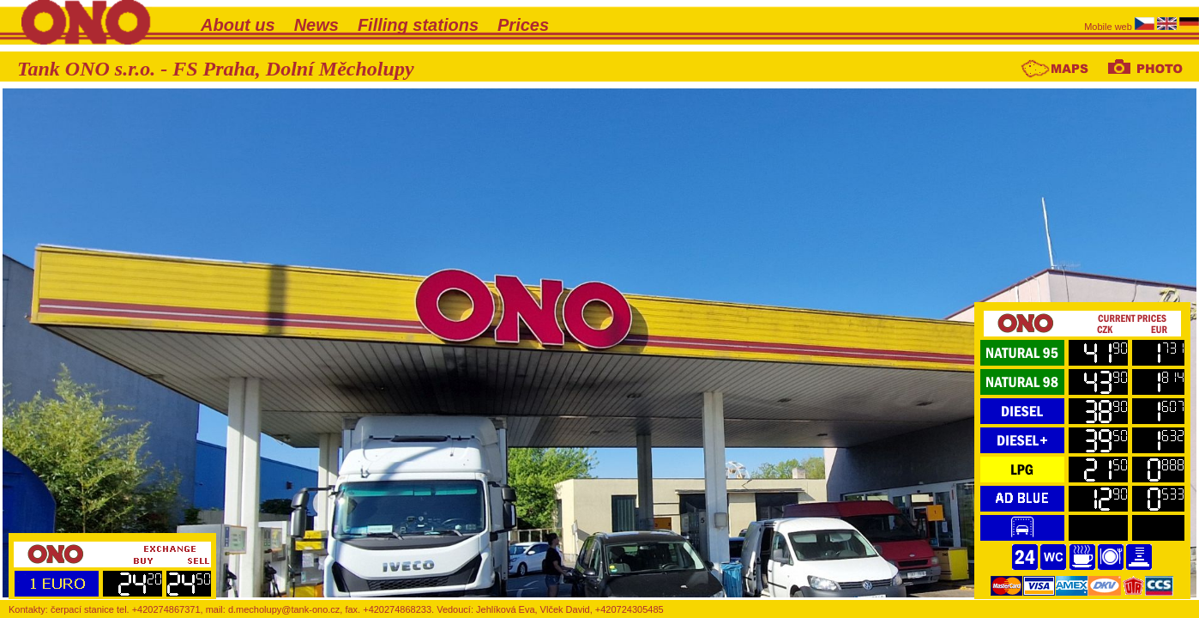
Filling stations (418, 24)
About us (238, 24)
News (316, 24)
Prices (523, 24)
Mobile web (1109, 26)
